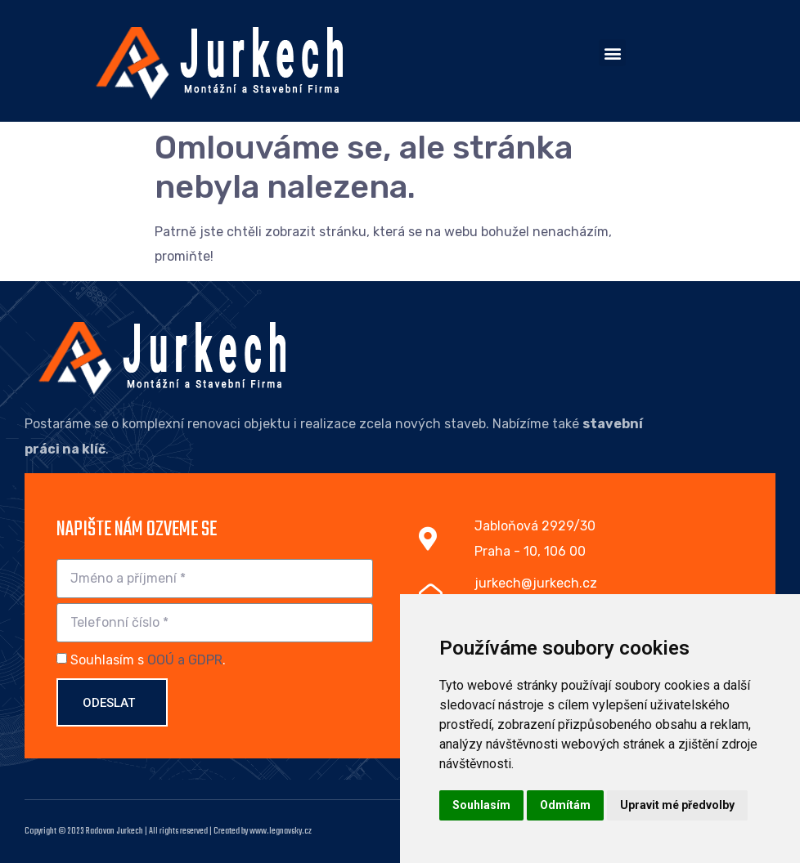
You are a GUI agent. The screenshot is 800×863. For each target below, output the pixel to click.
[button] (612, 52)
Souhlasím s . (148, 660)
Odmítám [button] (565, 805)
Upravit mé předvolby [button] (677, 805)
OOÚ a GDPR (184, 660)
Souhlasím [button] (481, 805)
